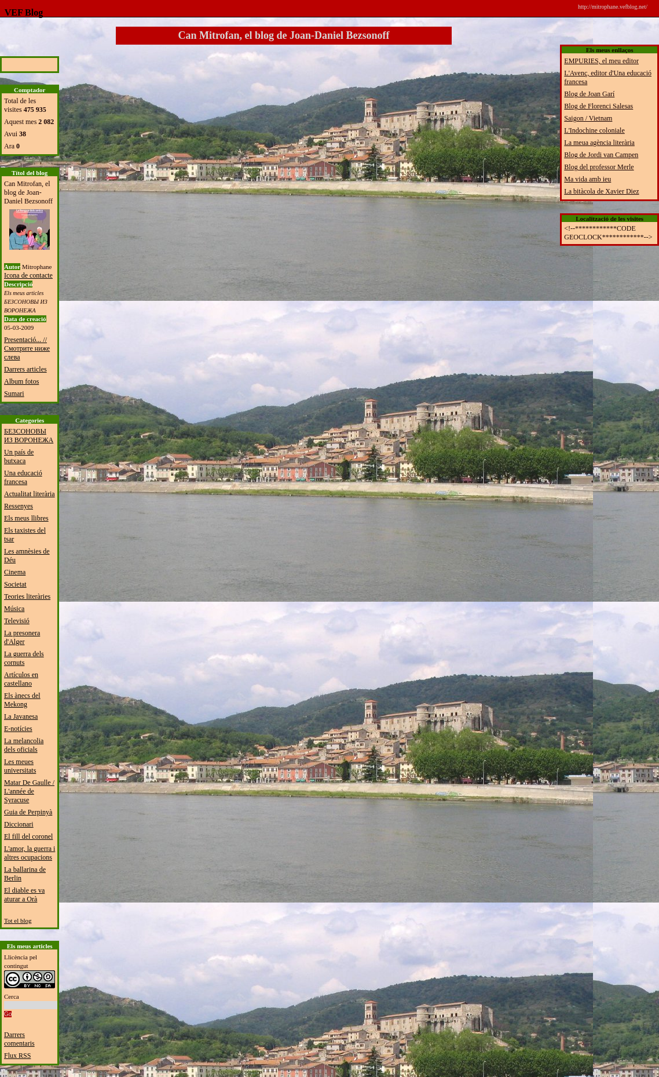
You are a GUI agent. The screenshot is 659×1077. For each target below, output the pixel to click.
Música (14, 609)
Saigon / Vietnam (588, 118)
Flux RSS (17, 1055)
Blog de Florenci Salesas (598, 106)
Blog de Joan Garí (589, 94)
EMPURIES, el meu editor (601, 61)
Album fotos (21, 381)
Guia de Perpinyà (28, 812)
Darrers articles (25, 369)
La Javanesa (21, 716)
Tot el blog (18, 920)
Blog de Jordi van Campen (601, 155)
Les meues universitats (20, 766)
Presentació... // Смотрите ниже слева (27, 348)
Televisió (17, 621)
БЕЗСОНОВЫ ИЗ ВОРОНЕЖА (28, 435)
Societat (15, 584)
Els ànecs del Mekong (22, 700)
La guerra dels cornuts (24, 658)
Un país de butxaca (19, 456)
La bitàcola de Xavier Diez (601, 191)
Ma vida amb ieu (587, 179)
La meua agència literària (599, 143)
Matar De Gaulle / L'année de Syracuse (29, 791)
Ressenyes (18, 506)
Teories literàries (27, 596)
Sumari (14, 394)
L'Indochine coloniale (594, 130)
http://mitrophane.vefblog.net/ (612, 6)
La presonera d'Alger (22, 637)
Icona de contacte (28, 275)
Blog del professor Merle (599, 167)
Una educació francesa (23, 477)
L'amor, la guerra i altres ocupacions (29, 853)
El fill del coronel (28, 836)
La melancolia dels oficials (23, 745)
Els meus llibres (26, 518)
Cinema (14, 572)
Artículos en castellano (21, 679)
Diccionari (19, 824)
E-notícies (18, 729)
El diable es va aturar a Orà (24, 894)
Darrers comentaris (19, 1039)
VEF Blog (21, 12)
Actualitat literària (29, 494)
